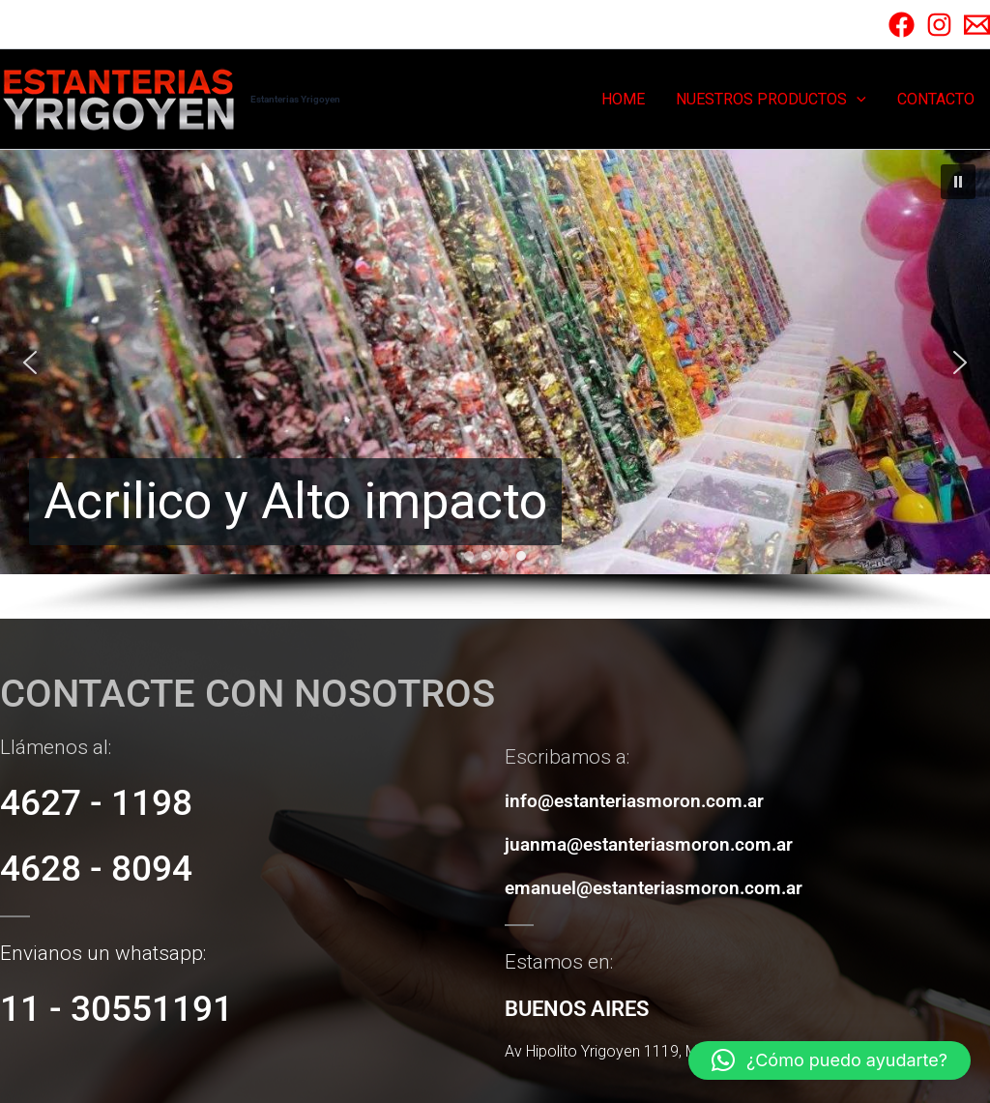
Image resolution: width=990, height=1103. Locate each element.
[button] (856, 100)
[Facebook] (901, 25)
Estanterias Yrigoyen (295, 99)
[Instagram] (939, 25)
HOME (623, 99)
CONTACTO (936, 99)
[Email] (977, 25)
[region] (495, 384)
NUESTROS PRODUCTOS (771, 100)
